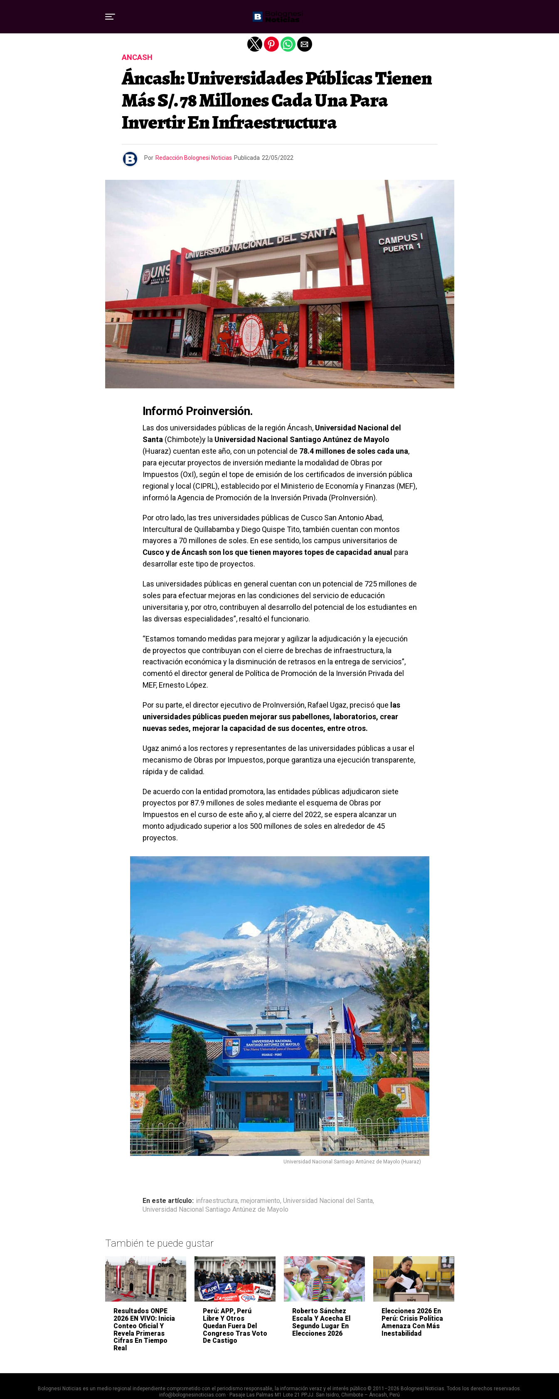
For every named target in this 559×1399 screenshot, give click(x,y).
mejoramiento (260, 1201)
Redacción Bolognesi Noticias (193, 157)
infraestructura (217, 1201)
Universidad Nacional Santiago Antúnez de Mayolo (215, 1209)
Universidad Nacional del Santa (328, 1201)
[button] (110, 17)
